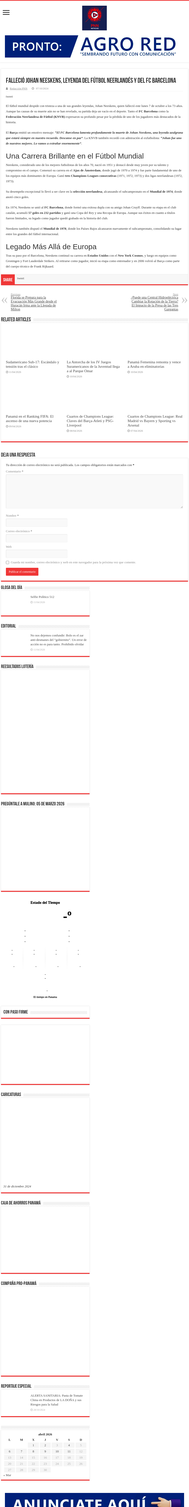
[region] (45, 1056)
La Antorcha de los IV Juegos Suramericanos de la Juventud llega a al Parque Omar (93, 366)
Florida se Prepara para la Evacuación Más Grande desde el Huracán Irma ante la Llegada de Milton (36, 302)
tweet (9, 96)
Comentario (14, 471)
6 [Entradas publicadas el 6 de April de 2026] (10, 1292)
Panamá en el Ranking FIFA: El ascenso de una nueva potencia (30, 418)
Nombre (12, 515)
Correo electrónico (19, 531)
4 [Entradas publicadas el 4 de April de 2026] (69, 1286)
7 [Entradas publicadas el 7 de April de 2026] (21, 1292)
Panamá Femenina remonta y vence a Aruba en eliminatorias (154, 364)
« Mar (7, 1316)
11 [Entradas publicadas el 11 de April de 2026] (69, 1292)
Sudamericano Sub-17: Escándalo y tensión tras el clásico (32, 364)
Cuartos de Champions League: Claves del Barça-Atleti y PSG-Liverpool (90, 420)
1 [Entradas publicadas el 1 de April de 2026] (33, 1286)
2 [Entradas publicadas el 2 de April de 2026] (45, 1286)
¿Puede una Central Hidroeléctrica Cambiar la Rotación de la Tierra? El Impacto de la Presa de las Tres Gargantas (153, 302)
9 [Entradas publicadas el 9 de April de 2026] (45, 1292)
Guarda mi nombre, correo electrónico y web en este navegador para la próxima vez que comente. (73, 562)
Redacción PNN (18, 88)
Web (9, 547)
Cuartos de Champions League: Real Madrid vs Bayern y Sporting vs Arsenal (154, 420)
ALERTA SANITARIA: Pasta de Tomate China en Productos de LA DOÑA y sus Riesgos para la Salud (57, 1241)
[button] (11, 1054)
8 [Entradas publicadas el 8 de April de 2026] (33, 1292)
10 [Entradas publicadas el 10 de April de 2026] (57, 1292)
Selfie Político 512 (42, 597)
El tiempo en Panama (45, 996)
